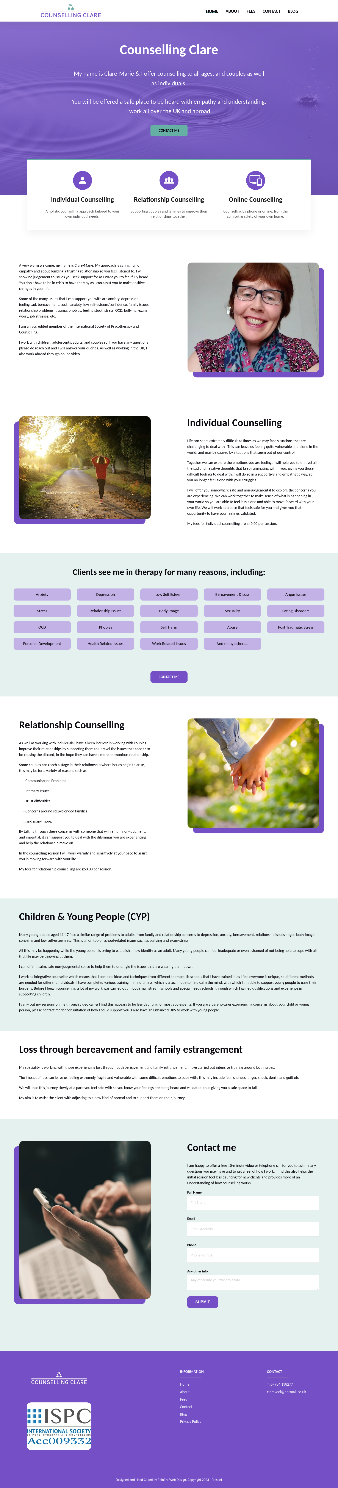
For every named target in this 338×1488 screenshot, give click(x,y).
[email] (253, 1229)
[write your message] (253, 1282)
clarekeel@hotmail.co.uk (286, 1391)
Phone (191, 1245)
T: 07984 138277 (280, 1384)
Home (212, 11)
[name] (253, 1203)
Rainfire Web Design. (172, 1480)
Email (191, 1219)
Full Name (194, 1192)
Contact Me (169, 130)
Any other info (197, 1271)
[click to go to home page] (71, 11)
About (232, 11)
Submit (202, 1302)
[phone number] (253, 1255)
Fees (251, 11)
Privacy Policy (190, 1421)
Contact (271, 11)
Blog (293, 11)
